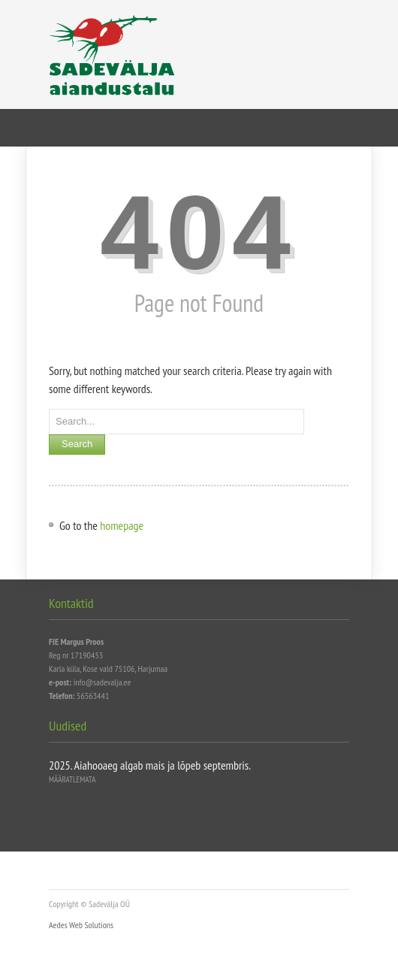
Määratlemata (72, 779)
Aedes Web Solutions (81, 924)
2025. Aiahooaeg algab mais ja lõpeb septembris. (150, 765)
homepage (121, 525)
